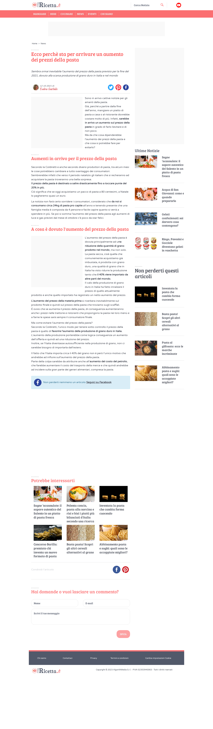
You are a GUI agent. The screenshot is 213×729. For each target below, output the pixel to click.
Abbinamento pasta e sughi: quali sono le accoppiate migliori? (113, 604)
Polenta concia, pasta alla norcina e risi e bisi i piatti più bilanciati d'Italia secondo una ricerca (80, 569)
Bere (53, 14)
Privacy (93, 714)
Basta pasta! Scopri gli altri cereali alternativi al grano (80, 604)
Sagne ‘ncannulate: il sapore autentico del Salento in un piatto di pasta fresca (48, 567)
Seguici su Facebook (98, 438)
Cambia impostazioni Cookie (158, 714)
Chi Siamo (107, 14)
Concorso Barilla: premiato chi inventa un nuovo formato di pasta (45, 606)
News (80, 14)
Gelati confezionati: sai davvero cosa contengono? (172, 219)
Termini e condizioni (119, 714)
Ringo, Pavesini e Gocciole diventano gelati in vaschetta (173, 244)
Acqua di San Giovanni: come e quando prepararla (173, 195)
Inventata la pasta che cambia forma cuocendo (111, 565)
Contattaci (67, 714)
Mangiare (39, 14)
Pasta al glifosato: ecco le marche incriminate (172, 348)
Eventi (92, 14)
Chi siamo (41, 714)
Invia (123, 690)
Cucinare (67, 14)
